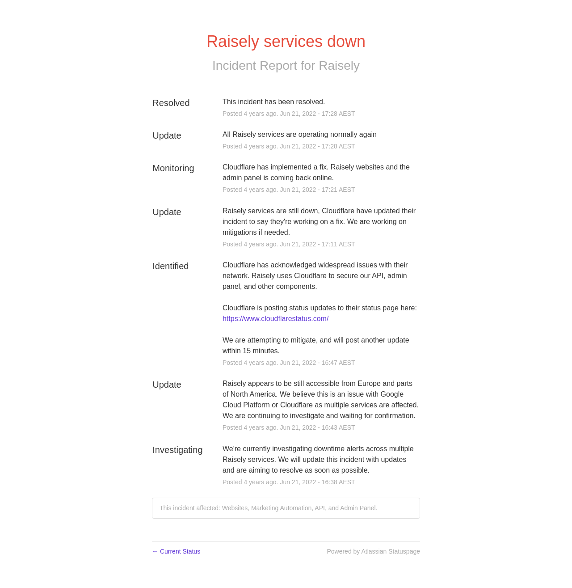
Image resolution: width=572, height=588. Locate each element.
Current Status (176, 551)
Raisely (339, 65)
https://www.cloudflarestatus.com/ (275, 318)
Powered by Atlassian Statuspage (373, 551)
